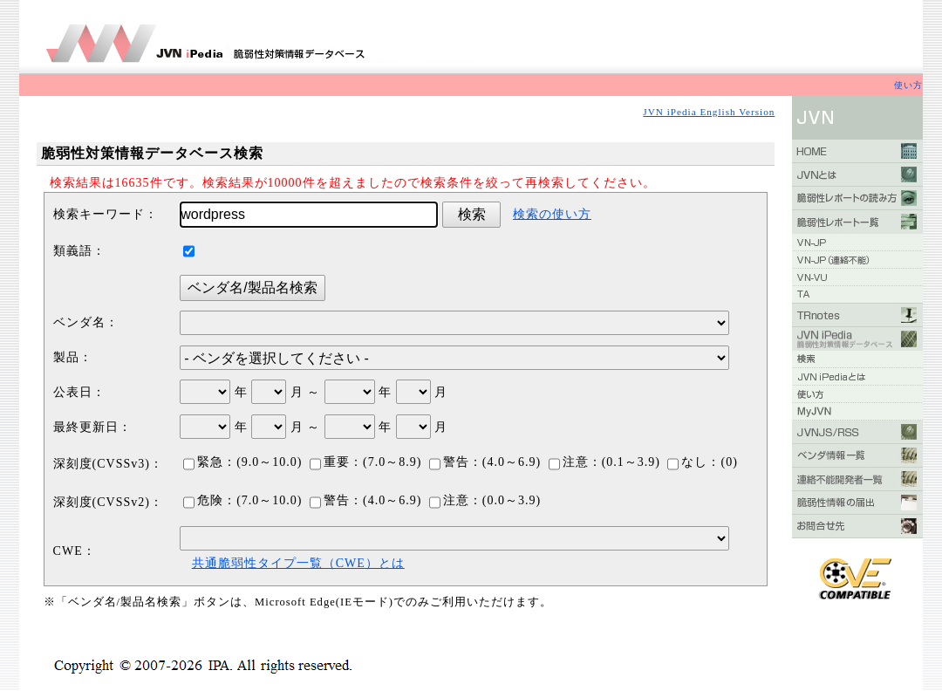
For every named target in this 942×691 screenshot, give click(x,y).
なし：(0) (702, 462)
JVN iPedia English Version (709, 111)
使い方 (908, 85)
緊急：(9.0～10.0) (242, 462)
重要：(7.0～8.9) (365, 462)
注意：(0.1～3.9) (604, 462)
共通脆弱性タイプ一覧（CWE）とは (298, 563)
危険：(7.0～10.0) (242, 500)
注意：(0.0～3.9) (485, 500)
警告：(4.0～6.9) (485, 462)
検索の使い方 (552, 214)
